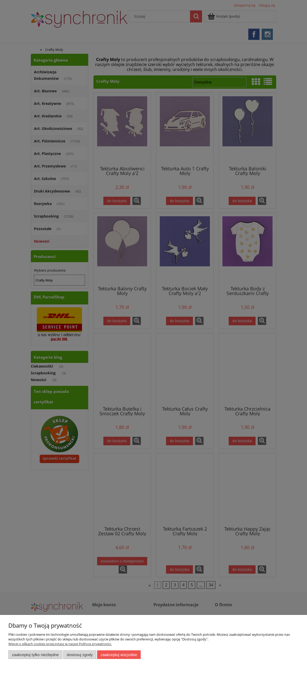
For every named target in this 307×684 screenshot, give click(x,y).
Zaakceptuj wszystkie (119, 654)
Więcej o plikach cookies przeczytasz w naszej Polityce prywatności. (60, 643)
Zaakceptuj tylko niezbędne (35, 654)
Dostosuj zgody (80, 654)
